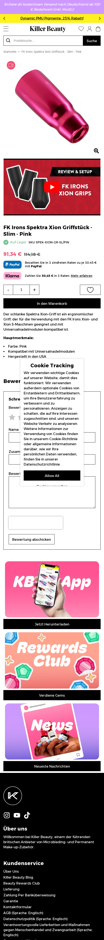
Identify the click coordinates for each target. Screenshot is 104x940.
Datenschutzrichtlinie (42, 464)
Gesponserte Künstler (21, 763)
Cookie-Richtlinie (63, 439)
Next (99, 18)
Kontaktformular (17, 730)
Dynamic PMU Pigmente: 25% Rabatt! (52, 18)
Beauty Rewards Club (21, 706)
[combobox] (43, 41)
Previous (5, 18)
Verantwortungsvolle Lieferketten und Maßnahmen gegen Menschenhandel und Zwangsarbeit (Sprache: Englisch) (48, 752)
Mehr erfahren (81, 276)
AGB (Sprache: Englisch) (23, 735)
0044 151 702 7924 (19, 781)
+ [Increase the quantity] (34, 290)
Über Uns (11, 694)
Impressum (12, 769)
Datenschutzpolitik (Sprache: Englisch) (35, 741)
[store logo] (48, 29)
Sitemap (10, 775)
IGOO (88, 922)
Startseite (9, 52)
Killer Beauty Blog (18, 700)
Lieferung (11, 712)
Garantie (10, 724)
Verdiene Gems (52, 577)
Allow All (52, 476)
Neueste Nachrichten (52, 589)
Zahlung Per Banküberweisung (29, 718)
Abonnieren (52, 823)
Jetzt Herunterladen (52, 565)
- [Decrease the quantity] (8, 290)
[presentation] (36, 522)
